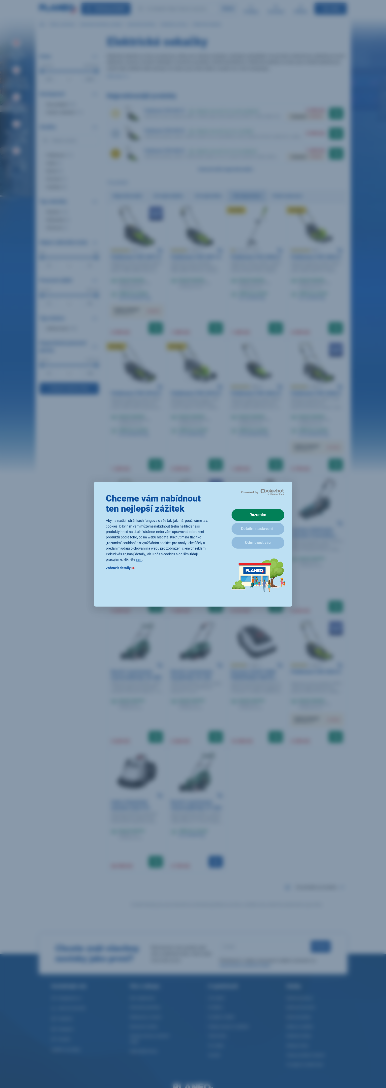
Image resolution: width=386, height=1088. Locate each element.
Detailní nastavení (257, 528)
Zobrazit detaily (120, 568)
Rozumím (257, 514)
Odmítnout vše (258, 542)
